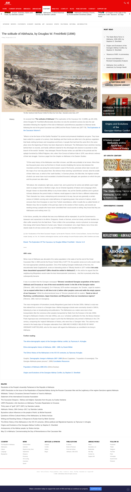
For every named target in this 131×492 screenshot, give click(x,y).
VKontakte (113, 456)
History (46, 9)
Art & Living (26, 458)
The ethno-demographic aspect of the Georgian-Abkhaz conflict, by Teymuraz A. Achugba (54, 341)
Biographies (4, 454)
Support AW (101, 9)
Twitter (112, 447)
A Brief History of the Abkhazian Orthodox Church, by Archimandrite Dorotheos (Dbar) (81, 12)
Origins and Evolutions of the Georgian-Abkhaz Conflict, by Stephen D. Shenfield (51, 373)
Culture (3, 449)
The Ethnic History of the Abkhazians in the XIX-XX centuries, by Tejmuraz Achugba (52, 353)
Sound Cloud (113, 458)
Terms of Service (45, 471)
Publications (81, 9)
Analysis (55, 9)
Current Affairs (15, 9)
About (89, 444)
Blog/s (46, 451)
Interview (6, 24)
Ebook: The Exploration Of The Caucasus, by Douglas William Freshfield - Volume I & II (54, 242)
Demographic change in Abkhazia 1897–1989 (46, 358)
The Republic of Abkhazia (7, 444)
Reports (13, 24)
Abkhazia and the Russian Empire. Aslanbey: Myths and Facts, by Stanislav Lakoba (19, 12)
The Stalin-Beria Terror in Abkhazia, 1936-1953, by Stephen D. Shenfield (115, 39)
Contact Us (91, 454)
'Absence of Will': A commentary (117, 54)
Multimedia (64, 24)
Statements (22, 24)
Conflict (64, 9)
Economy (30, 24)
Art (43, 24)
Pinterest (112, 461)
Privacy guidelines (54, 471)
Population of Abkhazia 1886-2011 (35, 367)
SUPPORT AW (95, 489)
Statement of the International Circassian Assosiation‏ (19, 397)
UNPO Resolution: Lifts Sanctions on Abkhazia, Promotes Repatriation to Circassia (30, 403)
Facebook (112, 444)
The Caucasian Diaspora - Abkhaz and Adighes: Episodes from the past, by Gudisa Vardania (33, 400)
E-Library (68, 444)
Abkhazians (36, 9)
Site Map (90, 451)
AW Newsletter (82, 24)
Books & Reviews (71, 447)
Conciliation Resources (61, 361)
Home (5, 9)
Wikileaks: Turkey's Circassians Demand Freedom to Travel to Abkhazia (26, 393)
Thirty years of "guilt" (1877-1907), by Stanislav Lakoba (20, 406)
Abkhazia (26, 9)
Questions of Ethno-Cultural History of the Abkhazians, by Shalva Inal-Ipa (26, 415)
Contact (92, 9)
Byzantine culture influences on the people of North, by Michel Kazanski (26, 412)
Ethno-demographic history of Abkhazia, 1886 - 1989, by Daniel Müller (48, 347)
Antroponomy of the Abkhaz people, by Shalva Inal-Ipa (20, 428)
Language (3, 451)
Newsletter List (92, 447)
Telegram (112, 449)
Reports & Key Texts (28, 449)
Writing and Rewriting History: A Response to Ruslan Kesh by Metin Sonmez (28, 419)
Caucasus (49, 24)
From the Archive (70, 449)
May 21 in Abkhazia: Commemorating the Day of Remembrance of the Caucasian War (31, 431)
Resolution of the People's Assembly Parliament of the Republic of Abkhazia (27, 387)
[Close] (128, 489)
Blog (72, 9)
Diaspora (38, 24)
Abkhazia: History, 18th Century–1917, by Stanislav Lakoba (22, 409)
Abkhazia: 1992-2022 (72, 451)
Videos (71, 471)
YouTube (112, 451)
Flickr (111, 454)
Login (124, 3)
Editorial (73, 24)
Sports (56, 24)
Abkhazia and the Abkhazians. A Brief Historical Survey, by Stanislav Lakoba (50, 12)
